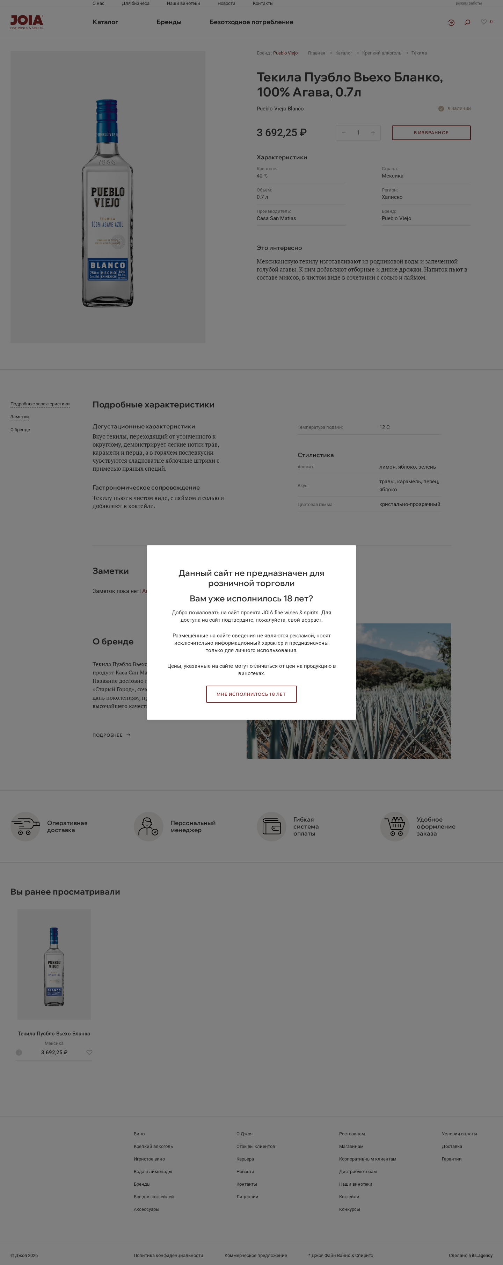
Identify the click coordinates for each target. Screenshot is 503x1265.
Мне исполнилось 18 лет (251, 694)
